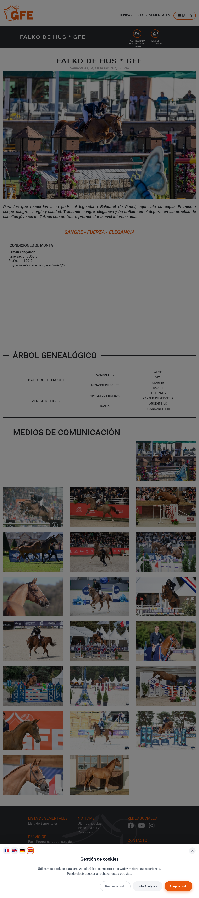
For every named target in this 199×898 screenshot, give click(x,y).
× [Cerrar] (192, 851)
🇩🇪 (22, 850)
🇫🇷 (6, 850)
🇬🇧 (14, 850)
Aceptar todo (178, 886)
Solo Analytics (147, 886)
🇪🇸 (30, 850)
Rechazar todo (115, 886)
